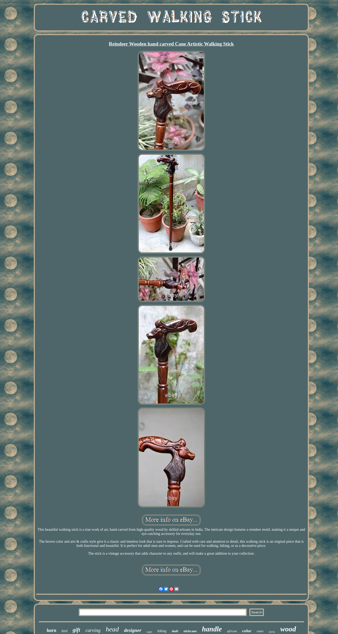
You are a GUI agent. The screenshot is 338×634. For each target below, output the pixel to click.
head (112, 629)
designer (132, 630)
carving (92, 630)
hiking (161, 631)
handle (212, 629)
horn (51, 630)
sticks (272, 631)
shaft (175, 631)
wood (288, 629)
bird (64, 631)
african (232, 631)
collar (246, 631)
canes (260, 631)
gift (76, 630)
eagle (149, 631)
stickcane (190, 631)
